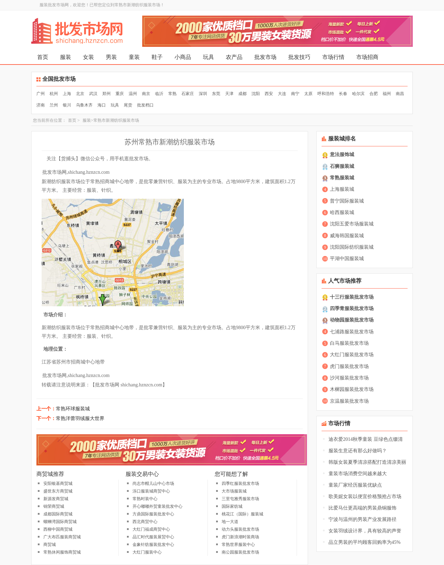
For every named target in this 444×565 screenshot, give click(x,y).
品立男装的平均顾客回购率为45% (364, 542)
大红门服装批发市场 (352, 354)
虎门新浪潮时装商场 (240, 536)
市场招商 (367, 57)
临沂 (159, 93)
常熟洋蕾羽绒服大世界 (80, 418)
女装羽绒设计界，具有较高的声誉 (364, 530)
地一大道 (230, 521)
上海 (67, 93)
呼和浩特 (325, 93)
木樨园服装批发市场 (352, 389)
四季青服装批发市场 (352, 308)
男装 (111, 57)
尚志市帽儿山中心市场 (153, 483)
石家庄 (187, 93)
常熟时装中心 (145, 498)
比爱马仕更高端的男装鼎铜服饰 (362, 508)
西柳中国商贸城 (57, 529)
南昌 (400, 93)
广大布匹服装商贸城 (62, 536)
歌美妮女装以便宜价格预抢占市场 (364, 496)
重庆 (120, 93)
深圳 (203, 93)
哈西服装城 (342, 212)
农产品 (234, 57)
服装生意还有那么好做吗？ (357, 450)
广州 (40, 93)
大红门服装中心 (147, 552)
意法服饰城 (342, 154)
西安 (269, 93)
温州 (133, 93)
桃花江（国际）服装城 (242, 514)
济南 (40, 105)
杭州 (54, 93)
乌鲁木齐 (84, 105)
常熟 (172, 93)
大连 (282, 93)
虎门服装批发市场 (349, 366)
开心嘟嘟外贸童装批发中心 (157, 506)
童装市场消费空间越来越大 (357, 473)
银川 (67, 105)
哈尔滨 (358, 93)
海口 (101, 105)
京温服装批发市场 (349, 401)
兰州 (54, 105)
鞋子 (157, 57)
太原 (308, 93)
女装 (88, 57)
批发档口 (145, 105)
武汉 (93, 93)
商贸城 (49, 544)
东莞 (216, 93)
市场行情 (333, 57)
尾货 (128, 105)
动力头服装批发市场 (240, 529)
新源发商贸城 (55, 498)
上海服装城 (342, 189)
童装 (134, 57)
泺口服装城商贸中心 (151, 491)
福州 (387, 93)
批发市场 (265, 57)
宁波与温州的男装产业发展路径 (362, 519)
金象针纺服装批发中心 (153, 544)
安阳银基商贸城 (57, 483)
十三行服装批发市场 (352, 297)
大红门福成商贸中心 (151, 529)
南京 (146, 93)
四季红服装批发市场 (240, 483)
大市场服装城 (234, 491)
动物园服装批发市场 (352, 320)
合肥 (373, 93)
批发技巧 (299, 57)
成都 (242, 93)
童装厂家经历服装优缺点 (355, 485)
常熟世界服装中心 (238, 544)
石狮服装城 (342, 166)
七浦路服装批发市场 (352, 331)
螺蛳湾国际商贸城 (60, 521)
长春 (343, 93)
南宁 (295, 93)
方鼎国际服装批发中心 (153, 514)
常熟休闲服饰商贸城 (62, 552)
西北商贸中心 (145, 521)
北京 (80, 93)
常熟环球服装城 (73, 408)
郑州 (106, 93)
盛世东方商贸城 (57, 491)
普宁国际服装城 (347, 201)
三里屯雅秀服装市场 (240, 498)
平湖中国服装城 (347, 258)
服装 (65, 57)
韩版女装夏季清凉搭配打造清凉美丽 (367, 462)
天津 (229, 93)
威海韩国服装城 (347, 235)
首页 (42, 57)
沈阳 (255, 93)
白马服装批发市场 (349, 343)
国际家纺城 (232, 506)
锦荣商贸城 (53, 506)
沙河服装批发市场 (349, 377)
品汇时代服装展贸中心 (153, 536)
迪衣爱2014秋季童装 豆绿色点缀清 (365, 439)
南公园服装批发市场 (240, 552)
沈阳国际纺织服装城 (352, 247)
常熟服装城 (342, 177)
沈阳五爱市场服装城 (352, 223)
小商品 (182, 57)
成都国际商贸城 (57, 514)
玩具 (208, 57)
